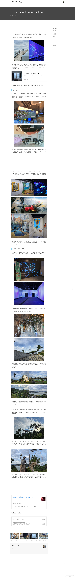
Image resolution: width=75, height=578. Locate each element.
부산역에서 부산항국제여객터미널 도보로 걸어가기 (21, 523)
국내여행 (17, 517)
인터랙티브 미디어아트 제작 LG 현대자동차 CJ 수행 (23, 497)
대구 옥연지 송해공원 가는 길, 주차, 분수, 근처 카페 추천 (21, 524)
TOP (64, 563)
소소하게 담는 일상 (16, 2)
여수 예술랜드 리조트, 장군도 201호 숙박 (19, 522)
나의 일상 (54, 30)
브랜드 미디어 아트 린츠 (17, 504)
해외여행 (55, 34)
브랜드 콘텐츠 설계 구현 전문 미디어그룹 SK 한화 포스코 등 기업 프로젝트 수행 (26, 499)
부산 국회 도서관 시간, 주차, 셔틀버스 (18, 519)
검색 (61, 2)
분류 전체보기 (55, 28)
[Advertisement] (29, 163)
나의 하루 (14, 517)
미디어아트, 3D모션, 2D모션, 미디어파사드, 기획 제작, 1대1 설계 (24, 506)
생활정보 (54, 36)
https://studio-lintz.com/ (16, 503)
